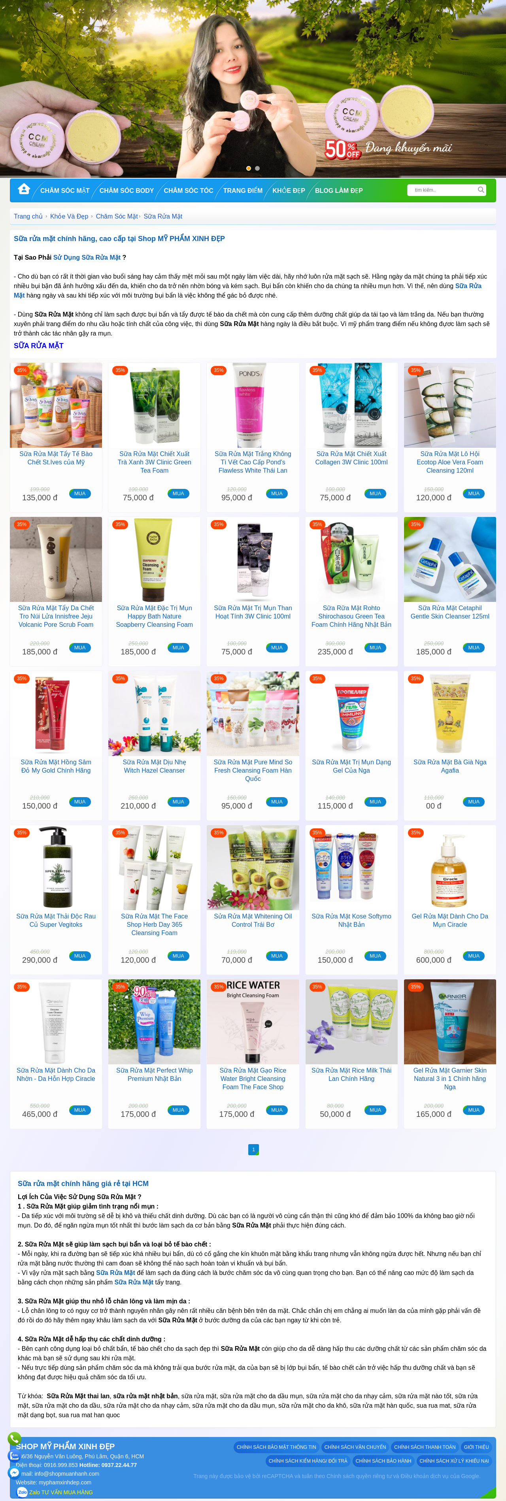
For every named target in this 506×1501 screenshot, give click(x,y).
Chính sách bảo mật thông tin (276, 1447)
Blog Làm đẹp (339, 190)
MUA (80, 493)
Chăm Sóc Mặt (65, 190)
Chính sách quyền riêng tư (359, 1476)
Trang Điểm (243, 190)
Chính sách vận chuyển (355, 1447)
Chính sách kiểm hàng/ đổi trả (308, 1461)
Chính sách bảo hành (384, 1461)
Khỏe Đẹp (288, 190)
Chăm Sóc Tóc (188, 190)
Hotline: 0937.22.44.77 (107, 1465)
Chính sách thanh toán (425, 1447)
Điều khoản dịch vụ (424, 1476)
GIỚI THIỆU (476, 1447)
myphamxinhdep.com (65, 1482)
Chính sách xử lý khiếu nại (454, 1461)
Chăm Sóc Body (127, 190)
